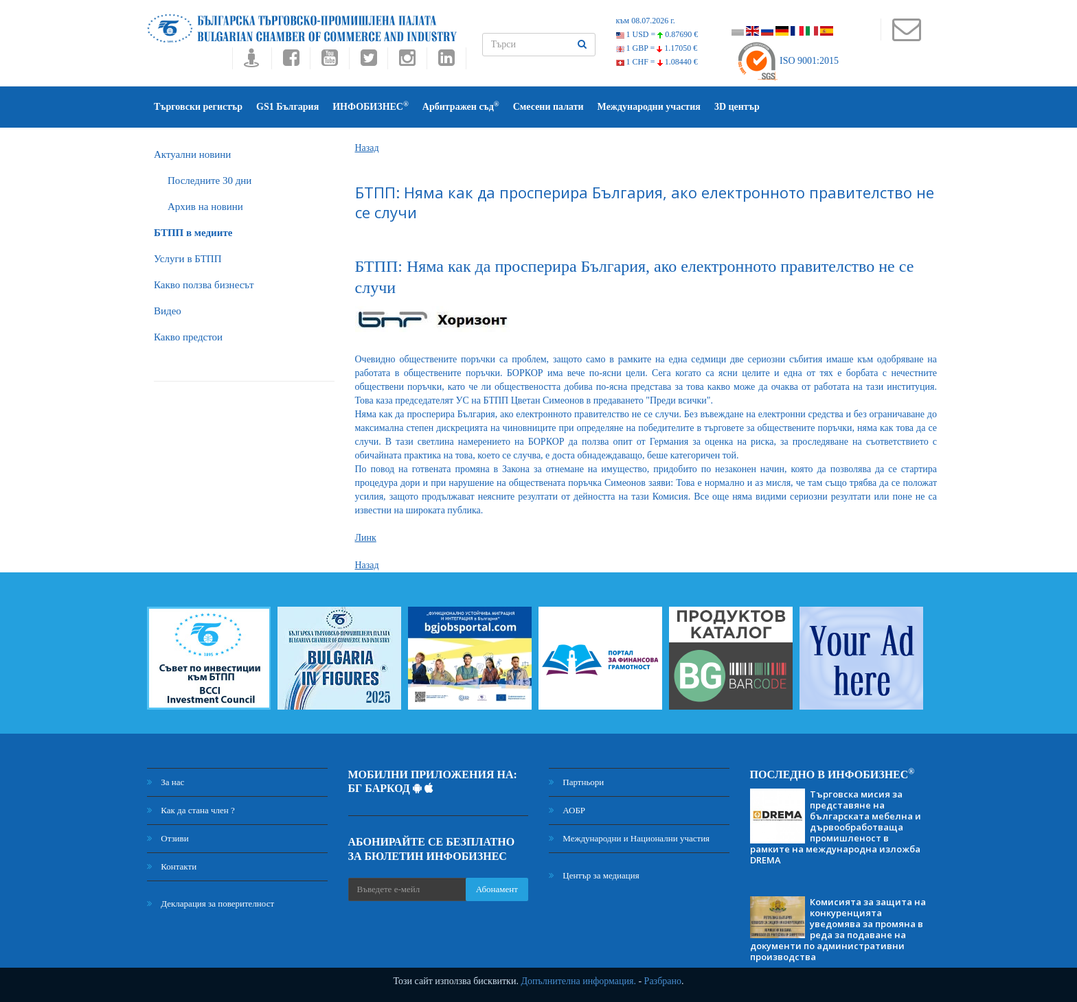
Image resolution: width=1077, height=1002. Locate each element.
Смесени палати (548, 107)
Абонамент (497, 889)
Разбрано (662, 981)
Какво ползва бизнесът (204, 284)
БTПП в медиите (193, 232)
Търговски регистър (198, 107)
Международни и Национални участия (629, 838)
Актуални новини (192, 154)
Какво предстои (188, 336)
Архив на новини (205, 206)
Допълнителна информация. (578, 981)
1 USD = (657, 34)
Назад (367, 148)
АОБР (567, 810)
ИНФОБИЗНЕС (370, 106)
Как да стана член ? (191, 810)
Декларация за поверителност (210, 903)
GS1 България (287, 107)
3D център (737, 107)
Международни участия (649, 107)
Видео (167, 310)
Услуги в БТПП (187, 258)
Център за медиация (594, 875)
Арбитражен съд (460, 106)
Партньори (576, 782)
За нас (165, 782)
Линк (365, 538)
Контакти (171, 866)
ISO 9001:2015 (787, 61)
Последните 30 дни (209, 180)
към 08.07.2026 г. (645, 20)
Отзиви (168, 838)
